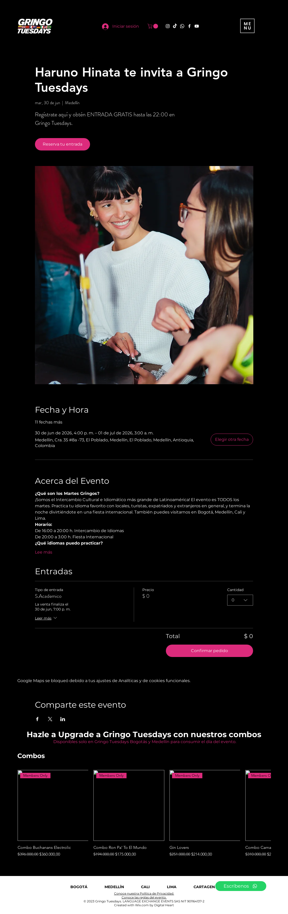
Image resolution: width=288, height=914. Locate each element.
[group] (144, 814)
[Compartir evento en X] (50, 719)
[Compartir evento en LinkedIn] (62, 719)
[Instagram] (167, 26)
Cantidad (235, 589)
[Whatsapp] (182, 26)
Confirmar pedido (209, 650)
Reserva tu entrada (62, 144)
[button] (153, 26)
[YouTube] (196, 26)
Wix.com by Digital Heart (154, 905)
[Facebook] (189, 26)
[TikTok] (175, 26)
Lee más (43, 552)
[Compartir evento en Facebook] (37, 719)
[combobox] (240, 600)
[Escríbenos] (241, 886)
